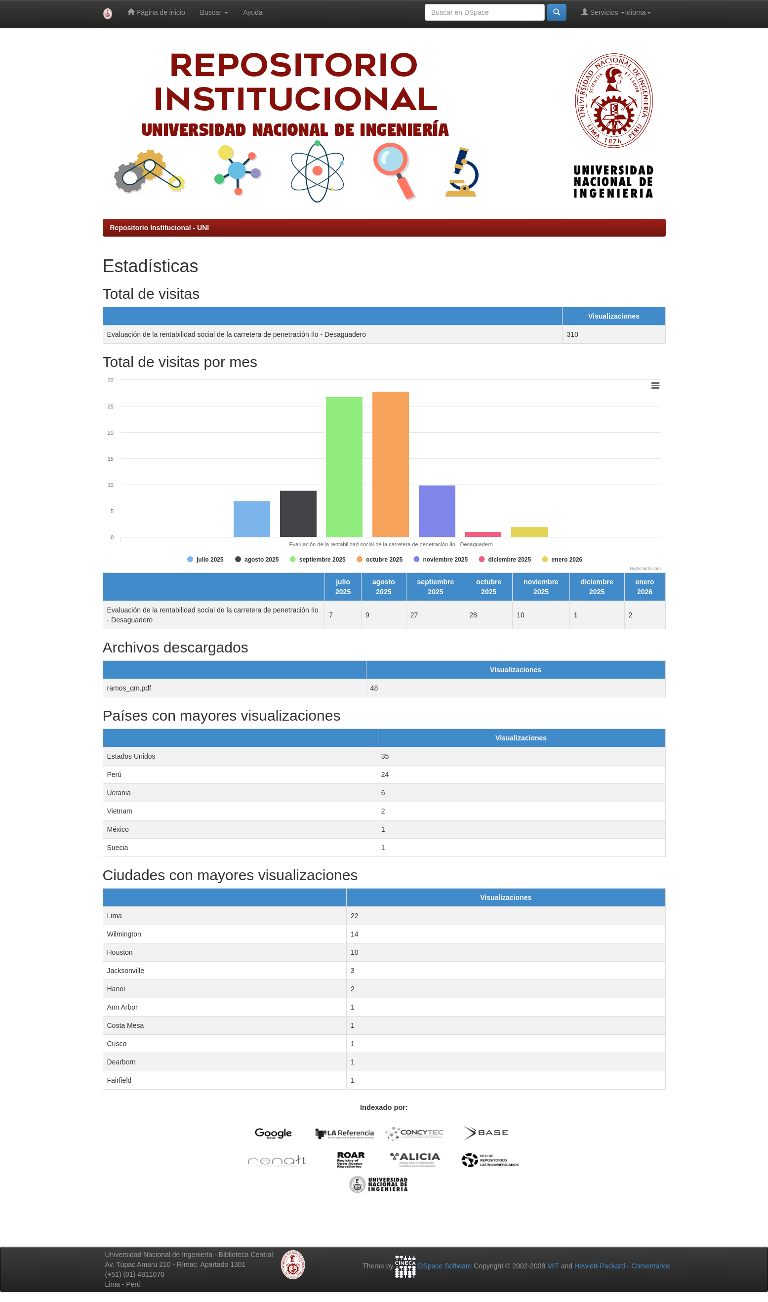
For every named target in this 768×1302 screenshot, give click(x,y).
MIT (553, 1266)
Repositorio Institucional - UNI (159, 228)
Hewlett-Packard (599, 1266)
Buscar (214, 12)
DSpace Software (445, 1266)
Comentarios (650, 1266)
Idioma (637, 12)
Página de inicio (156, 12)
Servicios (603, 12)
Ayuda (252, 12)
